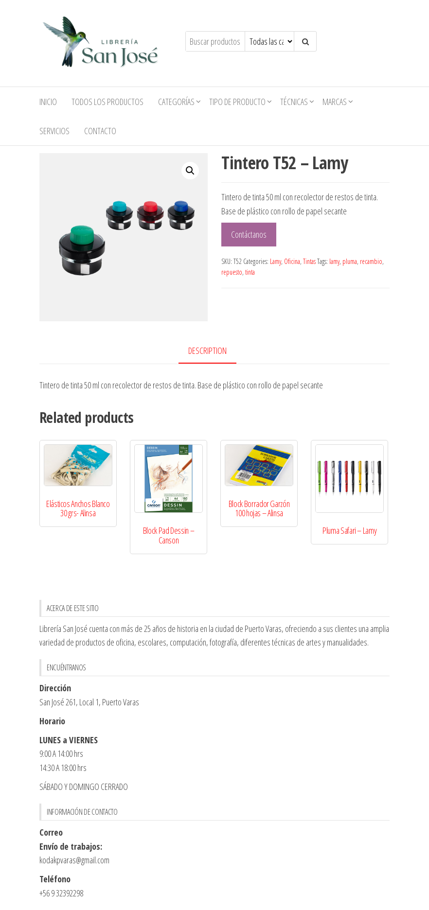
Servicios (54, 131)
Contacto (100, 131)
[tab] (215, 351)
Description (207, 350)
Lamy (275, 261)
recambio (371, 261)
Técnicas (294, 101)
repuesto (231, 272)
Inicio (48, 101)
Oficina (292, 261)
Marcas (334, 101)
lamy (334, 261)
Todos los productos (107, 101)
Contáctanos (249, 234)
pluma (349, 261)
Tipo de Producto (237, 101)
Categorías (176, 101)
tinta (250, 272)
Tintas (309, 261)
